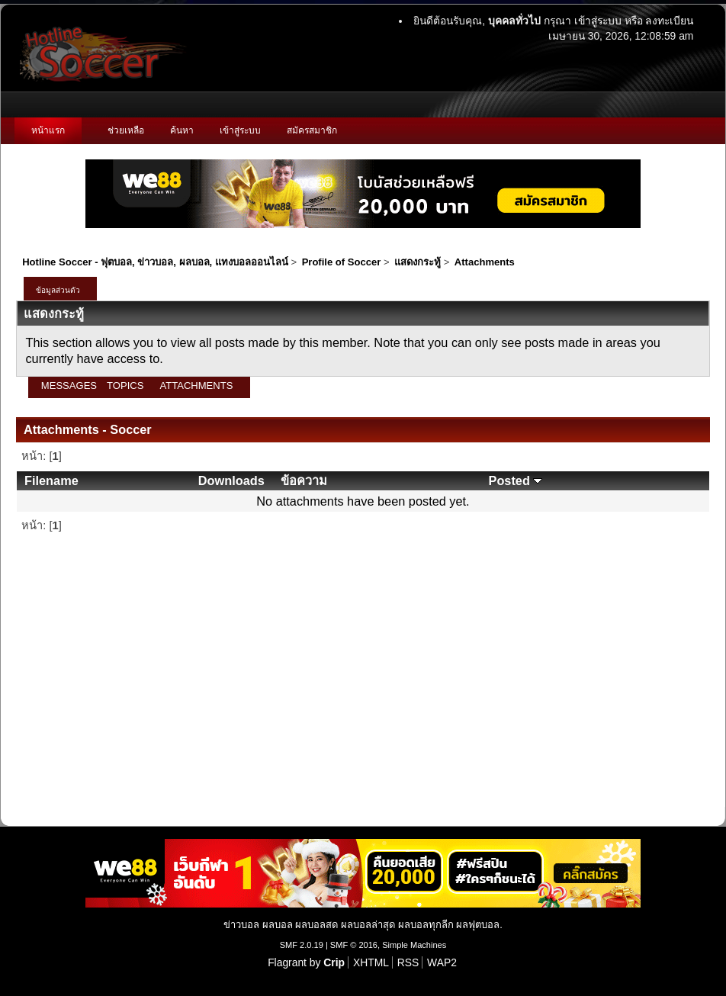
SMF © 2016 (353, 944)
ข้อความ (304, 480)
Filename (51, 480)
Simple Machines (414, 944)
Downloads (231, 480)
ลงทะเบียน (669, 20)
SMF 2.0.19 (301, 944)
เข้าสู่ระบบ (598, 20)
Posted (516, 480)
